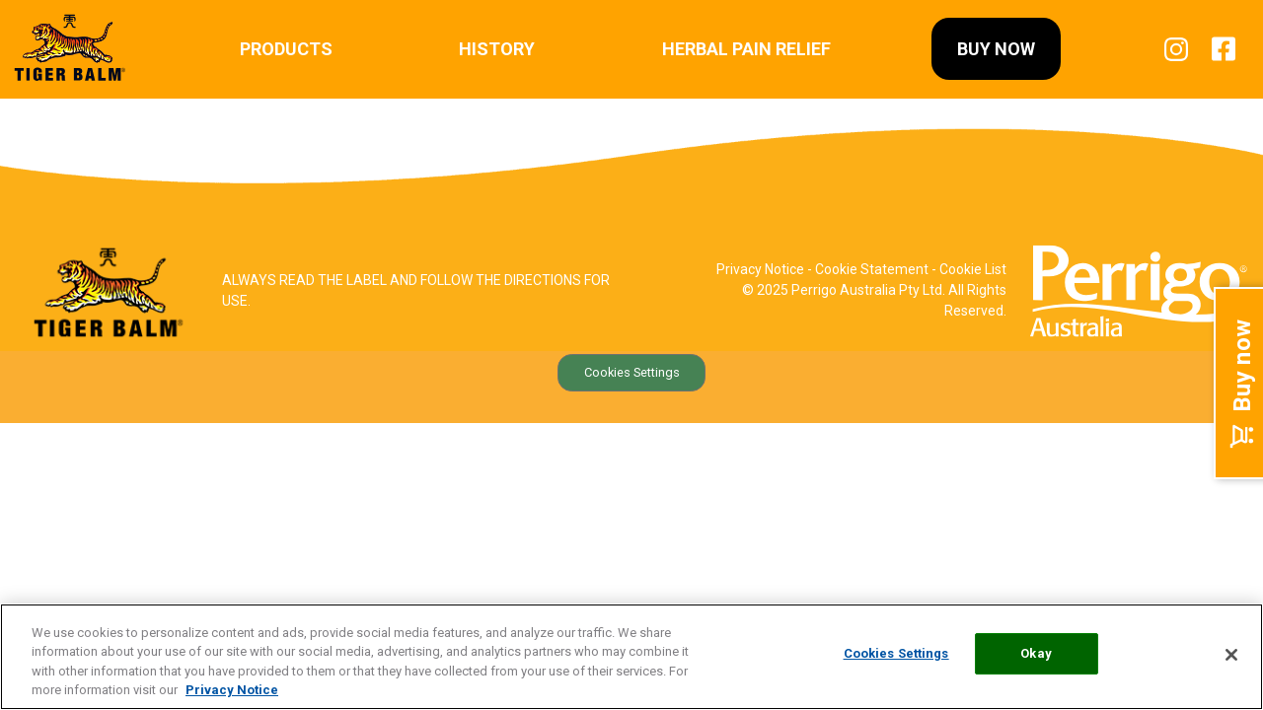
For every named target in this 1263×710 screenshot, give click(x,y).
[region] (631, 657)
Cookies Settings (632, 372)
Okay (1036, 655)
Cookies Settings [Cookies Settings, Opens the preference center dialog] (896, 655)
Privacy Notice (760, 269)
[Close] (1231, 654)
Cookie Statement (872, 269)
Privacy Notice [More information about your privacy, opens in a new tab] (232, 689)
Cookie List (972, 269)
